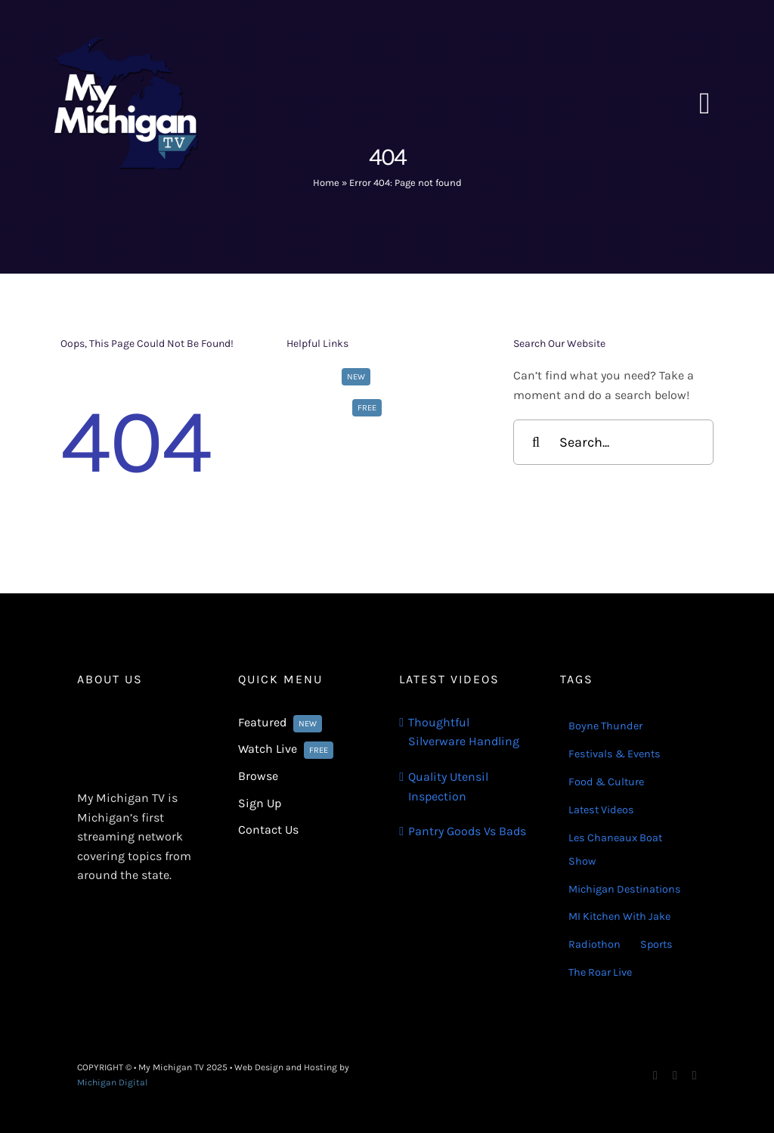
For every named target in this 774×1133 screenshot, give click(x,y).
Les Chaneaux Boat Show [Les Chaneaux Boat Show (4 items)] (615, 849)
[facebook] (655, 1076)
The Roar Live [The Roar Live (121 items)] (600, 972)
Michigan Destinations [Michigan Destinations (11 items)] (624, 889)
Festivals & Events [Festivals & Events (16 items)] (614, 754)
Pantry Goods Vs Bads (467, 831)
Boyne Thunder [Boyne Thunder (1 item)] (605, 726)
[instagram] (675, 1076)
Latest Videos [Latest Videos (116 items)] (601, 809)
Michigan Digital (112, 1082)
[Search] (536, 442)
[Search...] (613, 442)
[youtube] (694, 1076)
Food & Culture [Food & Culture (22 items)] (606, 781)
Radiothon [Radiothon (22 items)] (594, 944)
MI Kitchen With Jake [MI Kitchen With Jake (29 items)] (619, 916)
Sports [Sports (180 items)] (656, 944)
